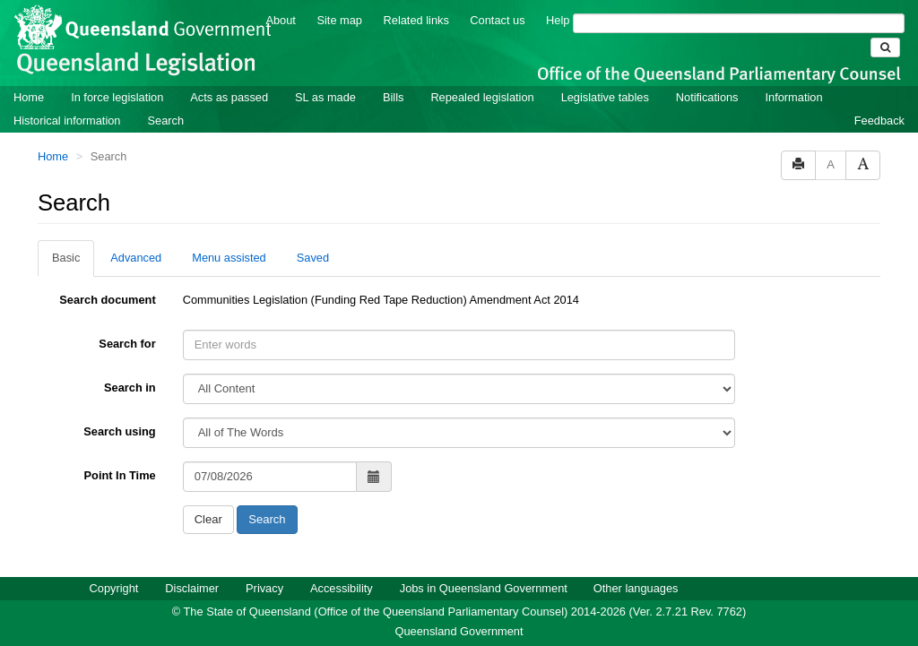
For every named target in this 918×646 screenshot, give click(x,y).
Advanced (135, 257)
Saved (313, 257)
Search (165, 120)
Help (557, 20)
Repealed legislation (481, 97)
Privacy (264, 588)
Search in (130, 387)
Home (28, 97)
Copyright (114, 588)
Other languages (636, 588)
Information (794, 97)
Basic (66, 257)
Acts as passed (229, 97)
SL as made (325, 97)
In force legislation (117, 97)
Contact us (497, 20)
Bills (393, 97)
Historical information (66, 120)
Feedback (879, 120)
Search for (127, 343)
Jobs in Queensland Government (483, 588)
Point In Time (120, 475)
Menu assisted (229, 257)
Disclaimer (192, 588)
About (280, 20)
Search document (107, 299)
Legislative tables (605, 97)
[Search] (739, 23)
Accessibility (341, 588)
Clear (208, 519)
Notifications (707, 97)
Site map (339, 20)
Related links (416, 20)
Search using (119, 431)
